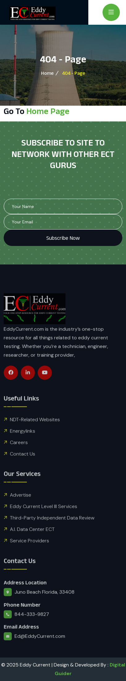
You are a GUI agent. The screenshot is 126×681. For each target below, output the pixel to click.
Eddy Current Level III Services (43, 518)
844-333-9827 (32, 626)
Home (47, 73)
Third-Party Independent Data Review (52, 530)
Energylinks (22, 442)
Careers (19, 454)
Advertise (20, 507)
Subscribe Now (63, 238)
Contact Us (22, 465)
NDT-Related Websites (35, 431)
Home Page (47, 111)
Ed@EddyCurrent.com (40, 648)
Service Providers (29, 552)
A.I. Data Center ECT (32, 541)
